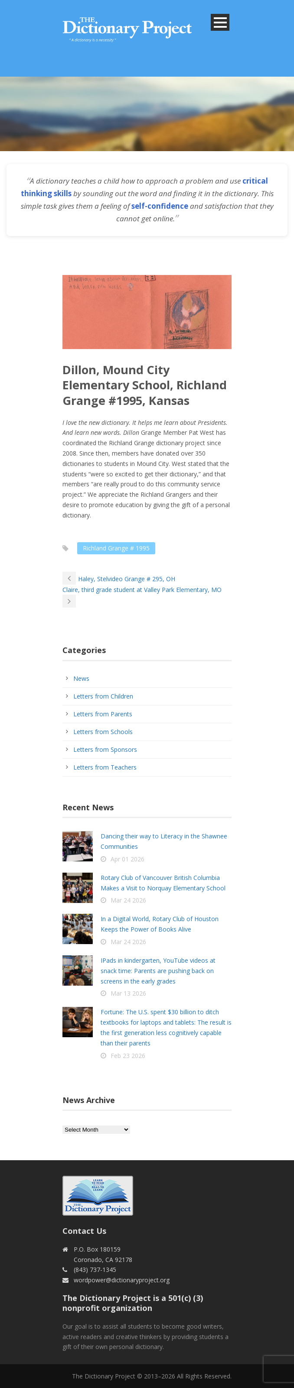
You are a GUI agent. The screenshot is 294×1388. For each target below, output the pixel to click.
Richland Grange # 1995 (116, 548)
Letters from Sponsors (105, 749)
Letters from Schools (103, 732)
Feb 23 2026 (128, 1056)
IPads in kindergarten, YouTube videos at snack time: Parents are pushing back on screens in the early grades (158, 970)
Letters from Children (103, 696)
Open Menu (220, 22)
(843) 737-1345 (95, 1269)
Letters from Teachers (105, 767)
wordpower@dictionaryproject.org (122, 1280)
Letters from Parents (102, 714)
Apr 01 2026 (127, 859)
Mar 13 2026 (128, 993)
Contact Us (84, 1231)
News (81, 678)
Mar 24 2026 (128, 900)
